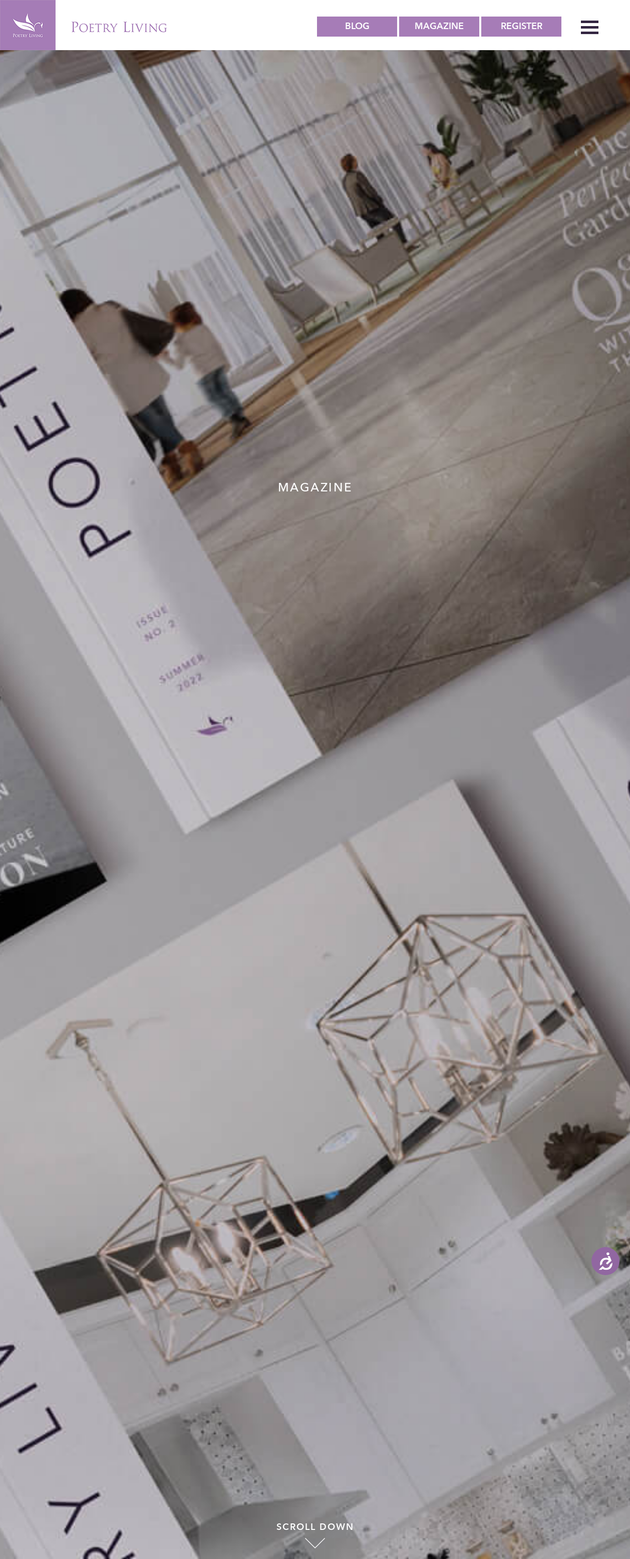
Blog (357, 26)
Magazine (439, 26)
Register (521, 26)
